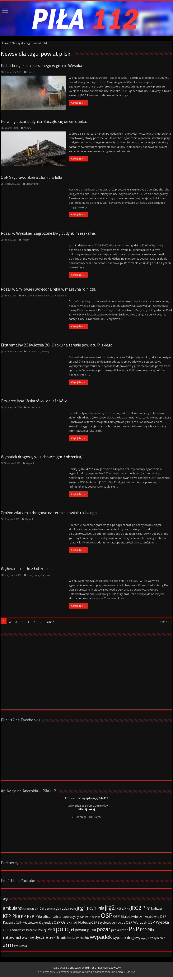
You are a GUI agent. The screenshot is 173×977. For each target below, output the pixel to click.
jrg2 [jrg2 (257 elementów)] (110, 907)
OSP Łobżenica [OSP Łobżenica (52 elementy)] (14, 930)
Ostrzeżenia (33, 407)
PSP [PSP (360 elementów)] (133, 929)
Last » (50, 621)
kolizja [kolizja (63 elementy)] (156, 908)
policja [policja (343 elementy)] (65, 929)
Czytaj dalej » (78, 102)
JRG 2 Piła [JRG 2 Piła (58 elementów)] (122, 908)
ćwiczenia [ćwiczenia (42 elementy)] (20, 946)
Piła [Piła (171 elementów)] (51, 929)
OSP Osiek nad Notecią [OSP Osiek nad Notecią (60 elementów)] (72, 922)
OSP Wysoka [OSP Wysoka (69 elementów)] (158, 922)
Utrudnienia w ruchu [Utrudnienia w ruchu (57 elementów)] (72, 937)
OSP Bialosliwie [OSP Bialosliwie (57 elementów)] (125, 916)
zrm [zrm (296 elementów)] (8, 945)
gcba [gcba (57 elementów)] (65, 908)
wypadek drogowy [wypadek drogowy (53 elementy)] (126, 937)
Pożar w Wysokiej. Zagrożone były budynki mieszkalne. (48, 233)
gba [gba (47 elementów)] (58, 908)
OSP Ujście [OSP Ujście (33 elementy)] (118, 922)
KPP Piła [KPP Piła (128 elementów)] (11, 916)
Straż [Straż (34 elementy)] (51, 938)
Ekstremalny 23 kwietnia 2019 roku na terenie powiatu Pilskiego (57, 345)
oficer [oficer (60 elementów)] (47, 916)
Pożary (31, 71)
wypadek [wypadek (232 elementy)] (101, 937)
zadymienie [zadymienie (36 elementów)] (157, 938)
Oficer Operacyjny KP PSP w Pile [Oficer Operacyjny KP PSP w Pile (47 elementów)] (76, 916)
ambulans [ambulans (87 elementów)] (12, 908)
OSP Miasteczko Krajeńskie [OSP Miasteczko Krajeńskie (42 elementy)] (34, 922)
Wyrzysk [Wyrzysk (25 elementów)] (145, 938)
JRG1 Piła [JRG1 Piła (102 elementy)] (95, 908)
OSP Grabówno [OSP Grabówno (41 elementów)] (149, 917)
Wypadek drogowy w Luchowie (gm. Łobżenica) (42, 456)
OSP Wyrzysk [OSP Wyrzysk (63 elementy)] (136, 922)
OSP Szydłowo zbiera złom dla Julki (31, 177)
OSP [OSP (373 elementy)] (107, 915)
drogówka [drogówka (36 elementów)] (48, 908)
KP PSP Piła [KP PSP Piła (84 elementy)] (31, 916)
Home (4, 43)
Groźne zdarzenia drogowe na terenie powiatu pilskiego (49, 512)
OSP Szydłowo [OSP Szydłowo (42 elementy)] (101, 922)
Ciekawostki (32, 183)
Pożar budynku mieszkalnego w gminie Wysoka (41, 65)
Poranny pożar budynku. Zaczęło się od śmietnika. (44, 121)
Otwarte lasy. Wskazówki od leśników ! (35, 401)
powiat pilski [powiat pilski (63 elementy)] (85, 929)
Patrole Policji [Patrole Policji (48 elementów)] (36, 930)
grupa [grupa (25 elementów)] (73, 908)
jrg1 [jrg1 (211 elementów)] (81, 907)
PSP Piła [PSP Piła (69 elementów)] (147, 929)
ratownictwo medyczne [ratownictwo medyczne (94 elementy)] (25, 937)
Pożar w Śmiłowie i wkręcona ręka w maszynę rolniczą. (48, 289)
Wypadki (61, 295)
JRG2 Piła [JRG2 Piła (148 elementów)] (140, 908)
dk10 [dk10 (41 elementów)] (38, 908)
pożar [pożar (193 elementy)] (103, 929)
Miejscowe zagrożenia (34, 295)
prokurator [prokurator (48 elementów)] (119, 930)
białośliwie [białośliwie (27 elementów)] (28, 908)
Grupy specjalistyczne (39, 575)
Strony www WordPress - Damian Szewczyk (93, 967)
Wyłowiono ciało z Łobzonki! (25, 568)
